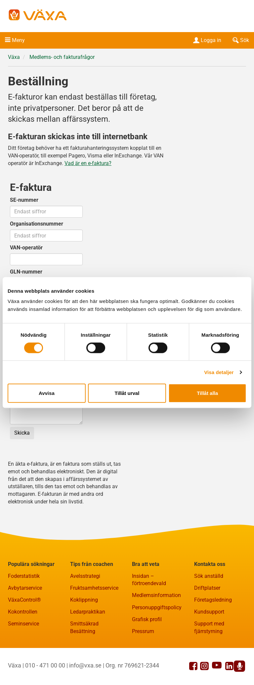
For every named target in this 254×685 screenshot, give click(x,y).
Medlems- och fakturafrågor (62, 57)
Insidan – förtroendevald (149, 580)
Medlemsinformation (156, 595)
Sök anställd (208, 576)
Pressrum (143, 631)
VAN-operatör (26, 247)
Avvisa (47, 393)
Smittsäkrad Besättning (84, 627)
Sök (240, 40)
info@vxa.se (85, 665)
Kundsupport (209, 612)
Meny (18, 40)
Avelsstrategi (85, 576)
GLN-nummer (26, 272)
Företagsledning (213, 600)
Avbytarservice (25, 588)
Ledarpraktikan (87, 612)
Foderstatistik (24, 576)
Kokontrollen (22, 612)
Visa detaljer (218, 372)
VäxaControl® (24, 600)
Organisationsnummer (36, 224)
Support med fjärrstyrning (209, 627)
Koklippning (84, 600)
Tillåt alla (207, 393)
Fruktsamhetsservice (94, 588)
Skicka (22, 433)
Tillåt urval (127, 393)
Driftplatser (207, 588)
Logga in (206, 40)
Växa (14, 57)
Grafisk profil (147, 619)
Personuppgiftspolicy (157, 607)
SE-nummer (24, 200)
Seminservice (23, 624)
